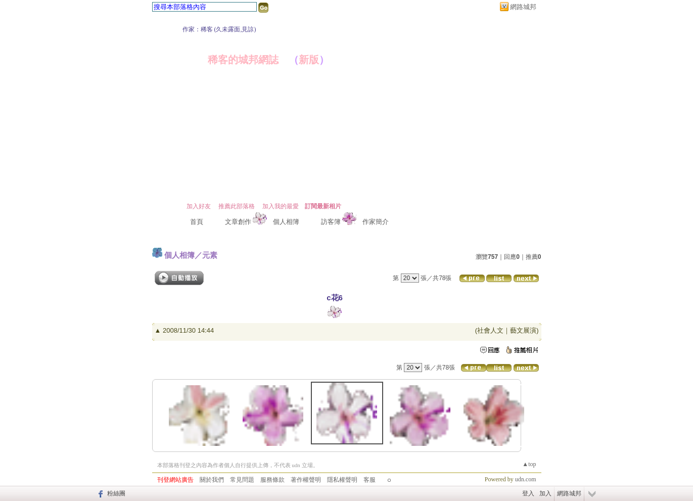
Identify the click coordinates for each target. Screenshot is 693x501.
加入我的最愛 (280, 206)
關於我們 (212, 479)
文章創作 (238, 221)
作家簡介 (375, 221)
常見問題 (242, 479)
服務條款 (272, 479)
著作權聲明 (306, 479)
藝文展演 (523, 330)
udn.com (525, 479)
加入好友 (199, 206)
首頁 (196, 221)
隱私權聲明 (342, 479)
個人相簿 (286, 221)
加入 (545, 493)
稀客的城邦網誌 (243, 59)
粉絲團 (116, 493)
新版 (309, 59)
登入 (528, 493)
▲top (529, 464)
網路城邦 (523, 7)
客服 (369, 479)
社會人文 (490, 330)
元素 (209, 255)
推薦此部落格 (236, 206)
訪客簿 (331, 221)
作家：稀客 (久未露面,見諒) (219, 29)
